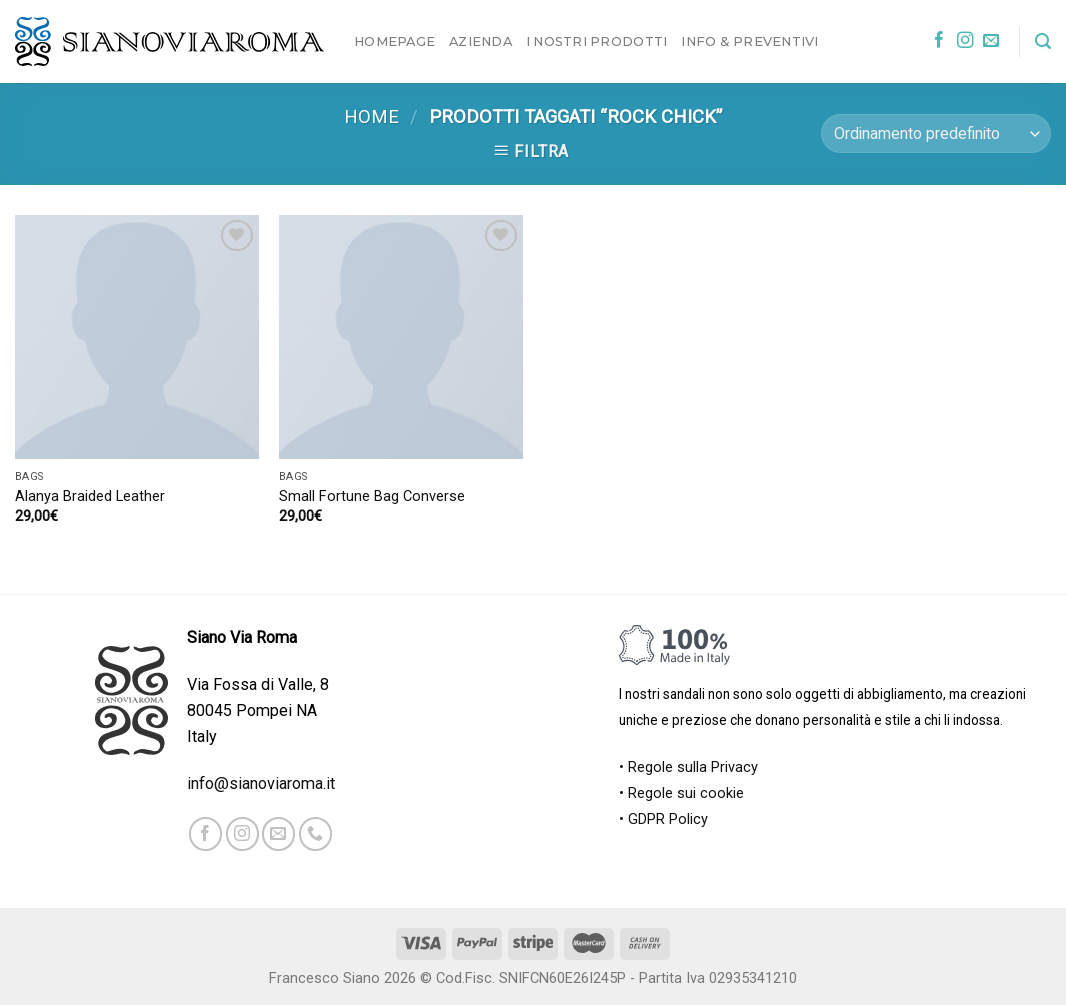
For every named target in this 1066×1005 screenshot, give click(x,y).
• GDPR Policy (663, 819)
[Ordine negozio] (936, 133)
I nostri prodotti (596, 41)
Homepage (394, 41)
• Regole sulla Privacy (688, 767)
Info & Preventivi (749, 41)
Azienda (480, 41)
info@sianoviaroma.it (261, 783)
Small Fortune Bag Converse (372, 496)
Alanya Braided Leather (90, 496)
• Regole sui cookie (681, 793)
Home (371, 117)
